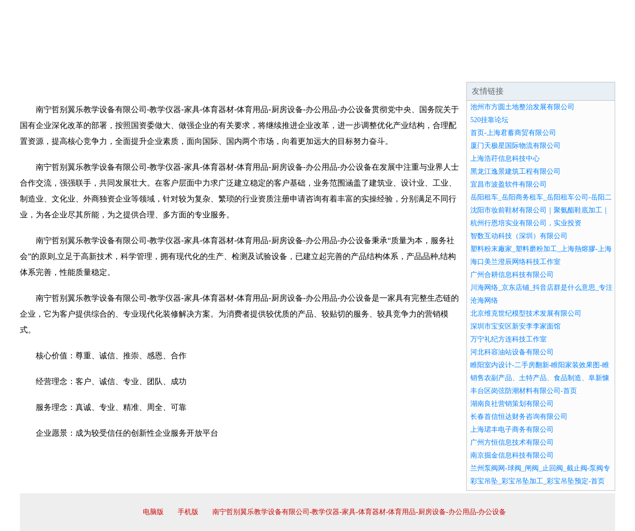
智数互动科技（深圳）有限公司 (519, 236)
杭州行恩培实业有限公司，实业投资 (525, 223)
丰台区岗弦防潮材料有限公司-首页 (523, 391)
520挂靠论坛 (489, 120)
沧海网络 (484, 300)
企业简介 (111, 69)
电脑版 (153, 512)
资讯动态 (528, 69)
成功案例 (290, 69)
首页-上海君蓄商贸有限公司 (513, 132)
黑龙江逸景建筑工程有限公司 (515, 171)
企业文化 (170, 69)
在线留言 (587, 69)
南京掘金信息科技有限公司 (512, 455)
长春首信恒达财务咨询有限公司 (519, 416)
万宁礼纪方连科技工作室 (508, 339)
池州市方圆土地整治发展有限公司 (522, 107)
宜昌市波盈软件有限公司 (508, 184)
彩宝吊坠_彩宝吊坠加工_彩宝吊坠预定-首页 (537, 481)
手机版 (188, 512)
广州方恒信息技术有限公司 (512, 442)
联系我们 (468, 69)
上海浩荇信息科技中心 (505, 158)
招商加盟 (349, 69)
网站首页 (51, 69)
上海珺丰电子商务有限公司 (512, 429)
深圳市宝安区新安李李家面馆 (515, 326)
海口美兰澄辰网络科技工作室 (515, 262)
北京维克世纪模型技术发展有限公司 (525, 313)
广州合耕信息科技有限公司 (512, 274)
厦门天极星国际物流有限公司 (515, 145)
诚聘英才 (409, 69)
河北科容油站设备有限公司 (512, 352)
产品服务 (230, 69)
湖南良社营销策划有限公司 (512, 403)
